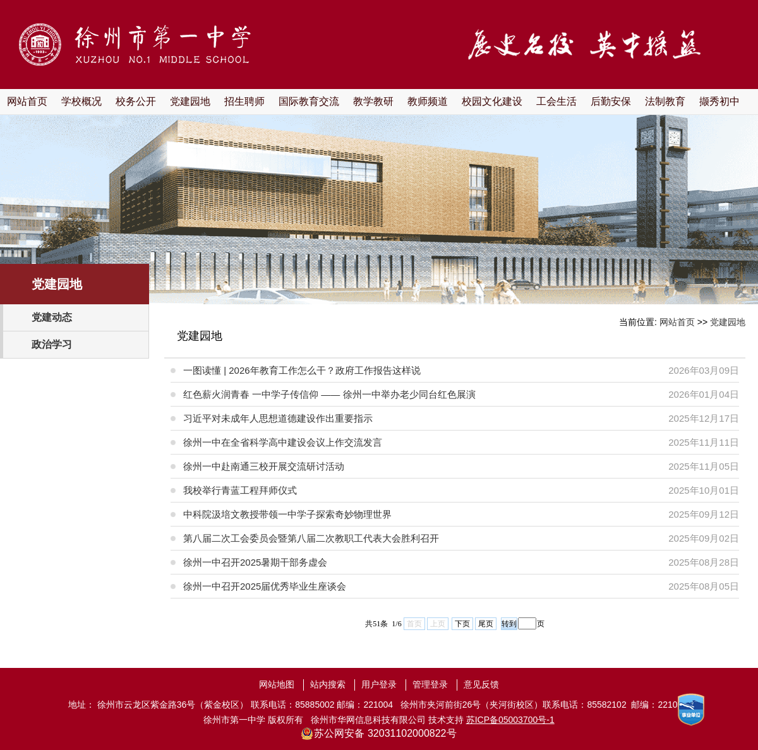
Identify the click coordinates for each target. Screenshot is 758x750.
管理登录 (430, 684)
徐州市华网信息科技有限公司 (368, 720)
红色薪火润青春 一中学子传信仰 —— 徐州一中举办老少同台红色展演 (329, 394)
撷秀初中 (719, 101)
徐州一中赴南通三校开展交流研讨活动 (263, 466)
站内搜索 (328, 684)
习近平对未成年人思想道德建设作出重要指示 (278, 418)
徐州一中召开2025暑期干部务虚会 (255, 562)
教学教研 (373, 101)
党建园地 (190, 101)
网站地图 (276, 684)
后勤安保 (611, 101)
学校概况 (81, 101)
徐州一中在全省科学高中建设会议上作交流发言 (282, 442)
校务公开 (136, 101)
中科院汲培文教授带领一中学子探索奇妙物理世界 (287, 514)
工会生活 (556, 101)
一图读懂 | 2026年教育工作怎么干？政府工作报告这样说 (302, 370)
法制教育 (665, 101)
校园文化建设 (492, 101)
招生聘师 (244, 101)
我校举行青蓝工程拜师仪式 (240, 490)
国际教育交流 (309, 101)
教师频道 (427, 101)
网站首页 (27, 101)
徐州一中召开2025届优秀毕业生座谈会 (264, 586)
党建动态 (52, 317)
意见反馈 (481, 684)
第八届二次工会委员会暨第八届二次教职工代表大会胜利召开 (311, 538)
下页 (462, 623)
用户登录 (379, 684)
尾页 (485, 623)
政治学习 (52, 344)
